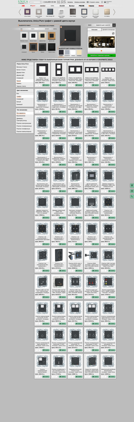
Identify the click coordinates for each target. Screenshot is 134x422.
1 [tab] (101, 51)
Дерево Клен (42, 40)
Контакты (70, 2)
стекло (32, 28)
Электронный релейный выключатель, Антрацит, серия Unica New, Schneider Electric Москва (108, 372)
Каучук (33, 52)
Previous (20, 12)
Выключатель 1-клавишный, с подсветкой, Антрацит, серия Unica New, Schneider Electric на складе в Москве (42, 108)
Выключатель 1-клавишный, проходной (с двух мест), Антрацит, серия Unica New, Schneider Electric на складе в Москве (59, 108)
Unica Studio (27, 16)
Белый (73, 55)
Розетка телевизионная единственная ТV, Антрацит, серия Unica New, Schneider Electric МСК (42, 345)
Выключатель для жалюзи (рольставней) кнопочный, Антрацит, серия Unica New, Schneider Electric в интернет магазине (42, 187)
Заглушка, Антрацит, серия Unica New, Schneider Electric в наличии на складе (75, 212)
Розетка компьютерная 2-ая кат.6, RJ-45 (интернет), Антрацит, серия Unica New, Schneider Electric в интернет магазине (92, 320)
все (21, 28)
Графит (61, 55)
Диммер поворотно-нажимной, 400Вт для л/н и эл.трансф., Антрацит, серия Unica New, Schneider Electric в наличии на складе (42, 214)
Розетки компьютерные (24, 131)
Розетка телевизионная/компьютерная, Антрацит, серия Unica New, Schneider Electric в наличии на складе (42, 373)
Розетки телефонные (23, 128)
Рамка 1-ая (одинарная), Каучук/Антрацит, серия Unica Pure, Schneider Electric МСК (42, 80)
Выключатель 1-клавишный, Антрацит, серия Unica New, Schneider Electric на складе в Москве (91, 107)
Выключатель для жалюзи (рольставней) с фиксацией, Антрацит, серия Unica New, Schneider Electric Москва (59, 187)
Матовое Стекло (24, 40)
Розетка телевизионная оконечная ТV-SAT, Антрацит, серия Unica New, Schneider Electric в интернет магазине (59, 345)
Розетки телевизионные (24, 126)
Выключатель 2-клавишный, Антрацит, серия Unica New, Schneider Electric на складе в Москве (58, 160)
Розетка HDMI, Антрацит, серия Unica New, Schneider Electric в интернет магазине (92, 265)
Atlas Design (73, 16)
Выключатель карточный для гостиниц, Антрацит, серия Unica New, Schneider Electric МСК (75, 186)
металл (47, 28)
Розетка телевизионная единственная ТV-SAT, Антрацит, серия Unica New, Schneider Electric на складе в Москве (108, 319)
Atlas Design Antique (95, 17)
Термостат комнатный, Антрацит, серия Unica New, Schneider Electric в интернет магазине (92, 371)
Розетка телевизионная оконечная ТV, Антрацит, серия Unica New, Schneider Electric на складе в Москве (75, 345)
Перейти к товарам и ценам (101, 55)
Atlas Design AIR (50, 16)
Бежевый (79, 55)
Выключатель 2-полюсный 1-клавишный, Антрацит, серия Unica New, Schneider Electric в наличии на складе (108, 161)
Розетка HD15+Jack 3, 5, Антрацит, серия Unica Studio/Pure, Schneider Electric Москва (75, 266)
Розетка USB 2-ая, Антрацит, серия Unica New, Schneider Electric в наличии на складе (75, 292)
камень (55, 28)
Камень (42, 52)
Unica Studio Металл (61, 17)
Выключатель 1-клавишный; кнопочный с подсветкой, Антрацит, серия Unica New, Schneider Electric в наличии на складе (59, 134)
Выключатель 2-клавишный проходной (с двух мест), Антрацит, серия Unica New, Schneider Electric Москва (108, 134)
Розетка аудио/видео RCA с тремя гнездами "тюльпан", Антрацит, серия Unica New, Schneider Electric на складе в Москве (108, 293)
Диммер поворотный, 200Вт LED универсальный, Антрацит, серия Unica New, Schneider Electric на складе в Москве (59, 214)
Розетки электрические (24, 123)
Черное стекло (51, 52)
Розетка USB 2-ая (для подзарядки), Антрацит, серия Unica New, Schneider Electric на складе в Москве (108, 266)
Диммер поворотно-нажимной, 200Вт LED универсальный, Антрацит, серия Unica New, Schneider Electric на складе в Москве (108, 187)
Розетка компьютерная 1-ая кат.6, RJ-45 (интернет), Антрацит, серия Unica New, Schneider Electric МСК (59, 319)
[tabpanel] (102, 42)
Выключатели (21, 116)
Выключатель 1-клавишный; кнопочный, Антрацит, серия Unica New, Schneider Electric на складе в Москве (75, 133)
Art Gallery (107, 16)
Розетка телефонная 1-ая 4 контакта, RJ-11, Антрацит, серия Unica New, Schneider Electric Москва (59, 372)
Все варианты (21, 113)
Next (114, 12)
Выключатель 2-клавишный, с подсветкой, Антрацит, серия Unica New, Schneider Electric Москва (91, 134)
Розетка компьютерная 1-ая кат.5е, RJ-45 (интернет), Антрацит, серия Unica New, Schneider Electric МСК (42, 319)
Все (18, 93)
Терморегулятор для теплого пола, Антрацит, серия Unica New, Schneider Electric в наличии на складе (75, 372)
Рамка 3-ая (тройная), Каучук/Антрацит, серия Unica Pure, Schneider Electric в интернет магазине (92, 80)
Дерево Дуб (51, 40)
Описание (94, 29)
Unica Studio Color (39, 17)
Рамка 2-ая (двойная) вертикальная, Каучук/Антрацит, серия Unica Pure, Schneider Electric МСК (59, 80)
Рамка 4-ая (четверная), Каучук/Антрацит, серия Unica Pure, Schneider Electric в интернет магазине (108, 80)
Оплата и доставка (80, 2)
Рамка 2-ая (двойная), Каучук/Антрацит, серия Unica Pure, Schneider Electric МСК (75, 80)
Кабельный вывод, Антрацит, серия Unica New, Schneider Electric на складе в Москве (92, 212)
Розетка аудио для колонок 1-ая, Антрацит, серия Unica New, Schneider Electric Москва (92, 292)
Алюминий (24, 52)
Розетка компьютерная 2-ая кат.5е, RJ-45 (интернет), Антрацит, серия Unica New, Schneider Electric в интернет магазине (75, 320)
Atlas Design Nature (84, 17)
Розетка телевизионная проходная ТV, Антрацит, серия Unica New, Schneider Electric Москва (108, 345)
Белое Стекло (33, 40)
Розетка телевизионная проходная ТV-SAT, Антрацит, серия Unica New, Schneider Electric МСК (92, 345)
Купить (46, 85)
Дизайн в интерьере (109, 29)
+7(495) (49, 2)
